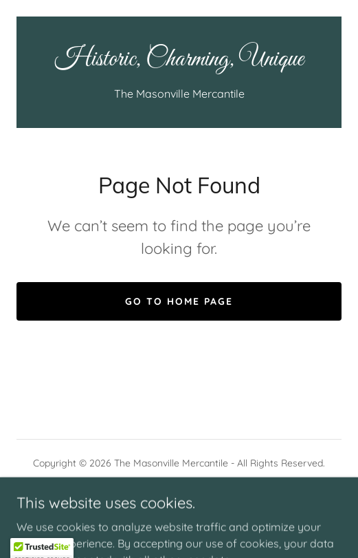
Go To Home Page (179, 301)
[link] (179, 60)
